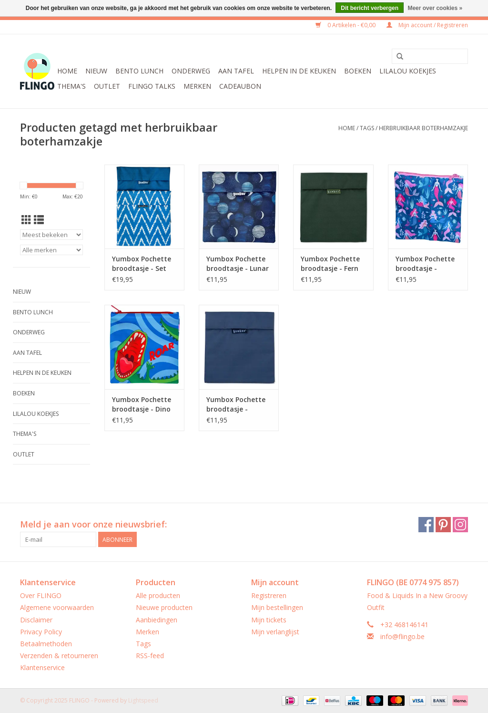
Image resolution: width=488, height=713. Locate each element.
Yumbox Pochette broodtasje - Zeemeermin (425, 263)
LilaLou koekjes (407, 70)
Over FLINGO (40, 595)
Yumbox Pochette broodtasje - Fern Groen (330, 263)
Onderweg (191, 70)
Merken (197, 86)
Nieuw (96, 70)
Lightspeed (143, 700)
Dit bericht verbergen (369, 8)
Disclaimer (36, 619)
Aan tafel (236, 70)
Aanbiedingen (156, 619)
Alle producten (158, 595)
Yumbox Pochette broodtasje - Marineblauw (235, 404)
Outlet (107, 86)
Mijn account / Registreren (427, 25)
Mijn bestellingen (277, 607)
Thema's (71, 86)
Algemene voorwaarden (57, 607)
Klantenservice (42, 667)
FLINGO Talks (151, 86)
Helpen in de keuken (299, 70)
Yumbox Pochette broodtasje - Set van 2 (141, 263)
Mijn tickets (268, 619)
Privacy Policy (41, 631)
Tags (367, 128)
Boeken (357, 70)
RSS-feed (150, 655)
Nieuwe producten (164, 607)
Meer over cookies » (434, 8)
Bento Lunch (139, 70)
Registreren (268, 595)
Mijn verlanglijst (275, 631)
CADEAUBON (240, 86)
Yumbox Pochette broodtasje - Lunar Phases (237, 263)
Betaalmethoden (46, 643)
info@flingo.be (402, 636)
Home (67, 70)
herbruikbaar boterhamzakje (423, 128)
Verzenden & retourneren (59, 655)
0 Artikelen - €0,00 (346, 25)
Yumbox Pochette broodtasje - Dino (141, 404)
